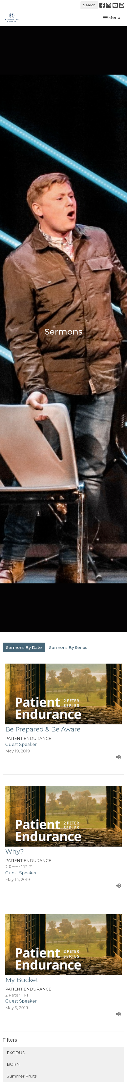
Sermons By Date (24, 647)
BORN (13, 1064)
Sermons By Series (68, 647)
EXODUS (16, 1052)
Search (89, 5)
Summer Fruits (22, 1076)
